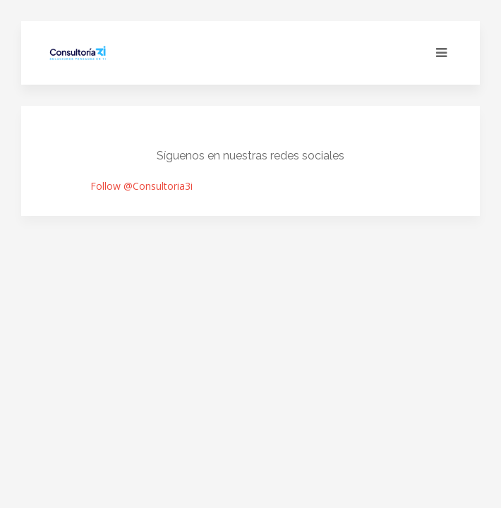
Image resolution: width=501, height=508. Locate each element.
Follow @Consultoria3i (141, 186)
